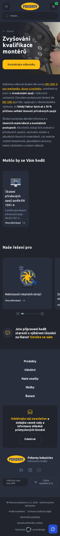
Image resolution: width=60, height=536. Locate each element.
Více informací (15, 222)
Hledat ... (12, 15)
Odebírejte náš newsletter (29, 418)
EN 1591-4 (9, 102)
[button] (22, 313)
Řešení (8, 31)
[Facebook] (21, 470)
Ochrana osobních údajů (39, 511)
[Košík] (53, 6)
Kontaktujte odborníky (21, 64)
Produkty (30, 361)
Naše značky (30, 378)
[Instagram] (39, 470)
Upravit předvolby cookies (30, 523)
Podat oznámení (17, 511)
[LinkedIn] (30, 470)
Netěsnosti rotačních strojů (23, 294)
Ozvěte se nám (41, 337)
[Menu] (6, 6)
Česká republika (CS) (43, 482)
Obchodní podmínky (30, 517)
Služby (30, 387)
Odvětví (30, 369)
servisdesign (35, 529)
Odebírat (30, 439)
